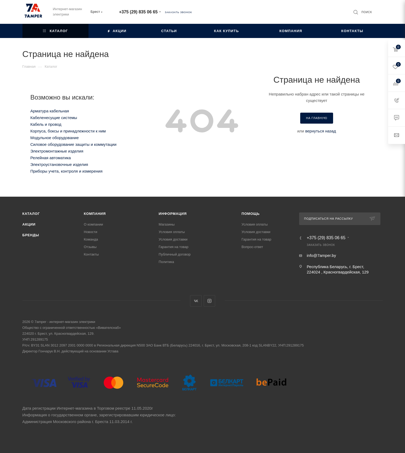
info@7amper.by (321, 255)
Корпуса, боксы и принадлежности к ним (68, 131)
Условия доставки (173, 239)
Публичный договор (175, 254)
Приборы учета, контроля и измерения (66, 171)
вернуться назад (320, 131)
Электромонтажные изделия (56, 151)
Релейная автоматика (50, 157)
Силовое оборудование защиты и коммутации (73, 144)
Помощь (251, 214)
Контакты (91, 254)
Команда (91, 239)
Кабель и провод (45, 124)
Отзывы (90, 247)
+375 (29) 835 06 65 (138, 12)
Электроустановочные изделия (59, 164)
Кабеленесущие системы (53, 117)
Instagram (209, 301)
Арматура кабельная (49, 111)
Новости (90, 232)
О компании (93, 224)
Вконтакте (196, 301)
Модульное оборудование (54, 137)
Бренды (30, 235)
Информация (173, 214)
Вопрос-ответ (252, 247)
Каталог (31, 214)
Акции (29, 224)
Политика (166, 262)
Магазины (167, 224)
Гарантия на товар (173, 247)
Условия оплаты (172, 232)
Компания (95, 214)
